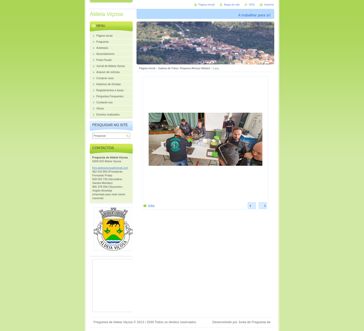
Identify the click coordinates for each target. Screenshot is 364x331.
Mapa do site (232, 4)
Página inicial (147, 68)
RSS (252, 4)
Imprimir (269, 4)
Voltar (151, 205)
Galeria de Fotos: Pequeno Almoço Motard (184, 68)
